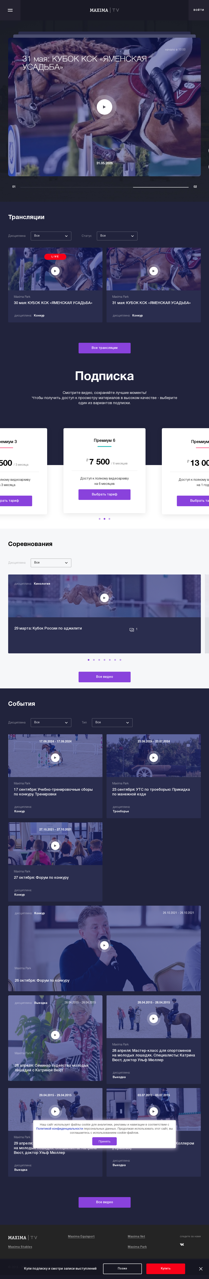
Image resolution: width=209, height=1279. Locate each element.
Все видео (104, 681)
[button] (99, 519)
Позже (122, 1268)
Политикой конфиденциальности (60, 1128)
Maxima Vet (136, 1240)
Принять (105, 1141)
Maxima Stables (20, 1251)
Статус (87, 236)
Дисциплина (17, 236)
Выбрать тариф (104, 494)
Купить (166, 1268)
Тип (84, 727)
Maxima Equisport (81, 1240)
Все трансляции (105, 348)
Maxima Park (137, 1251)
